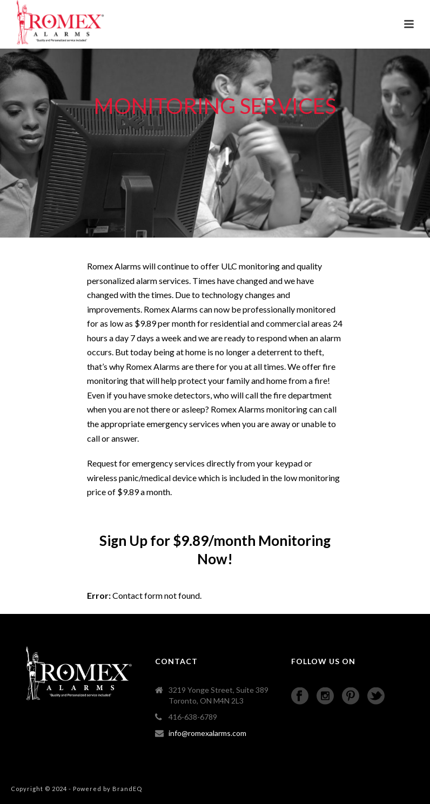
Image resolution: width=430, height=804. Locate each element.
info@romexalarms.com (207, 733)
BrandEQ (127, 788)
